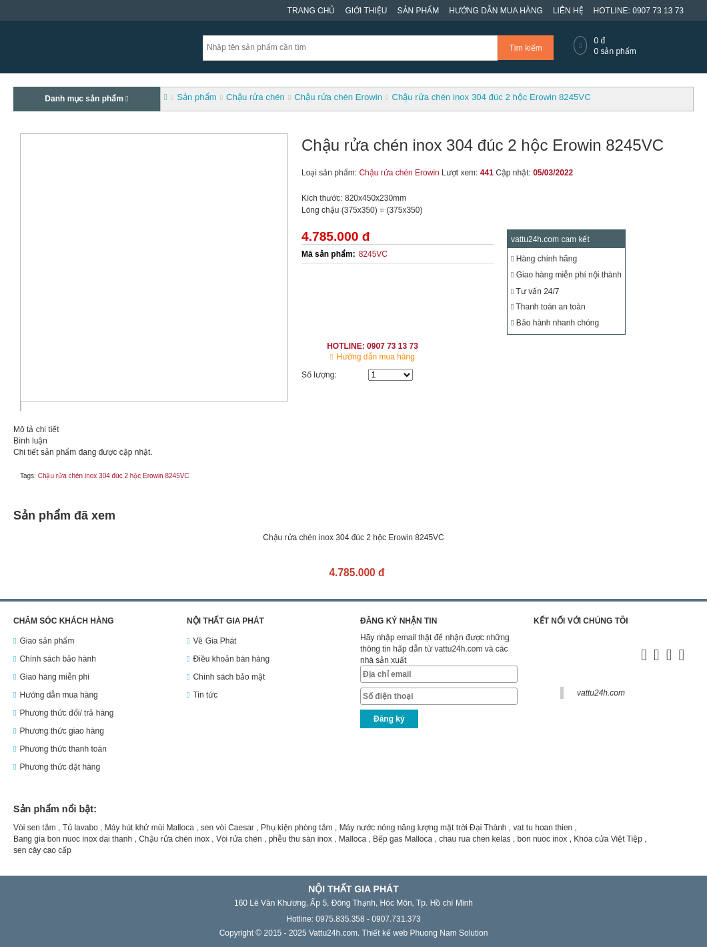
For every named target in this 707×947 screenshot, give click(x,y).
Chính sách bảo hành (57, 659)
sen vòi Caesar (227, 827)
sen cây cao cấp (42, 850)
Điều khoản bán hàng (231, 659)
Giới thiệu (366, 10)
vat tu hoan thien (543, 827)
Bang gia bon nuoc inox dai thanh (72, 839)
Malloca (352, 839)
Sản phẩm (419, 10)
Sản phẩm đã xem (64, 515)
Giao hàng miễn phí (54, 677)
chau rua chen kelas (474, 839)
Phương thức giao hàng (61, 731)
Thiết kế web (385, 933)
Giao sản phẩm (46, 641)
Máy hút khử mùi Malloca (149, 827)
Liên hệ (568, 10)
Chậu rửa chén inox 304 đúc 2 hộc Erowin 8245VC (113, 476)
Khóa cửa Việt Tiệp (608, 839)
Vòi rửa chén (239, 839)
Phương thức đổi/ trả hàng (66, 713)
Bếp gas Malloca (402, 839)
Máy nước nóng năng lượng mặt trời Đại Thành (423, 827)
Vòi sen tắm (34, 827)
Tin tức (205, 695)
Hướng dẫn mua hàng (496, 10)
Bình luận (30, 440)
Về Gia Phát (214, 641)
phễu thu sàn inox (300, 839)
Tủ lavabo (80, 827)
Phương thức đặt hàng (59, 767)
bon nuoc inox (543, 839)
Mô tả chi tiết (36, 429)
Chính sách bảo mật (229, 677)
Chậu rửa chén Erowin (399, 172)
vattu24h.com (601, 693)
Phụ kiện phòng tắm (297, 827)
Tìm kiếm (525, 48)
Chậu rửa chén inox (174, 839)
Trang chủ (311, 10)
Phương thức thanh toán (62, 749)
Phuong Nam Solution (449, 933)
